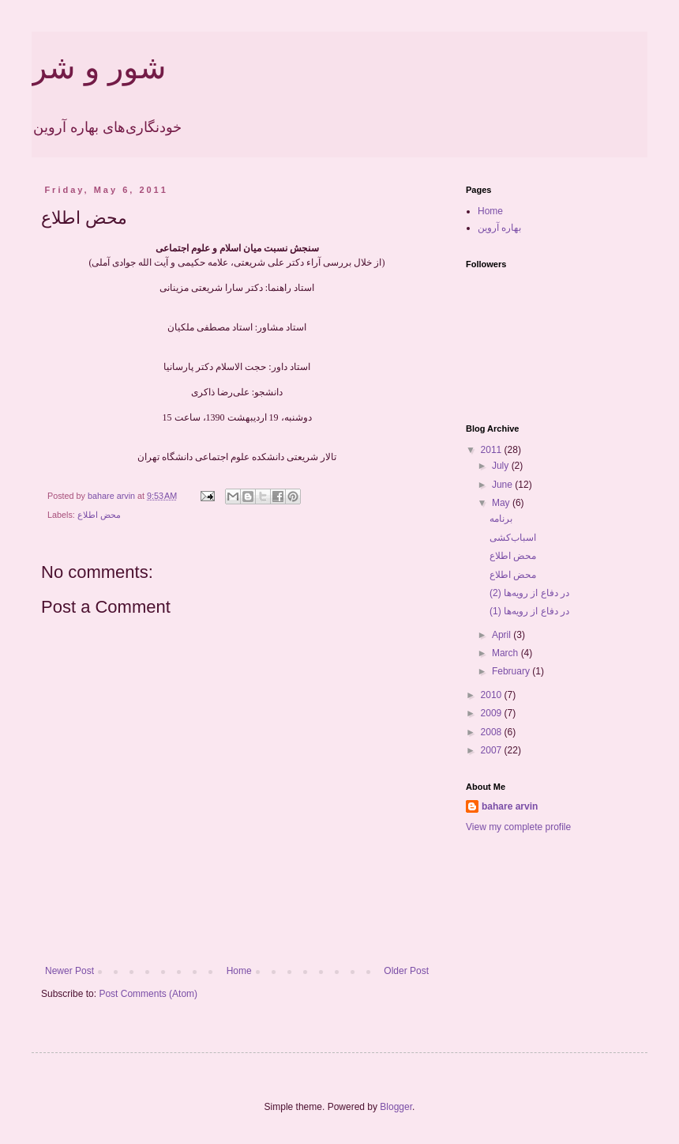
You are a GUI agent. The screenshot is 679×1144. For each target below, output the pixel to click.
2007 (493, 750)
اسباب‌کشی (513, 537)
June (503, 484)
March (506, 653)
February (512, 671)
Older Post (406, 970)
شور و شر (99, 67)
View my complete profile (518, 827)
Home (239, 970)
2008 (493, 732)
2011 (493, 449)
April (502, 634)
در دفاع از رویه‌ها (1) (529, 611)
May (502, 502)
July (502, 465)
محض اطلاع (99, 514)
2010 (493, 694)
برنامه (501, 518)
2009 (493, 713)
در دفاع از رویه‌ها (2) (529, 592)
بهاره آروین (499, 227)
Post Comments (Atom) (148, 993)
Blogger (396, 1106)
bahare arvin (510, 806)
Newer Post (69, 970)
